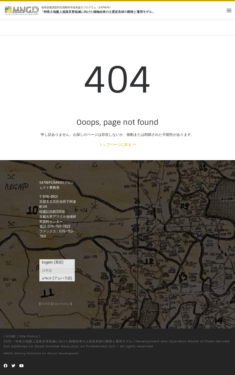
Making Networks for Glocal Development (47, 353)
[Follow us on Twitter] (13, 366)
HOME (45, 304)
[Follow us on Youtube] (21, 366)
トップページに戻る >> (117, 144)
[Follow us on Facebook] (5, 366)
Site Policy (61, 304)
